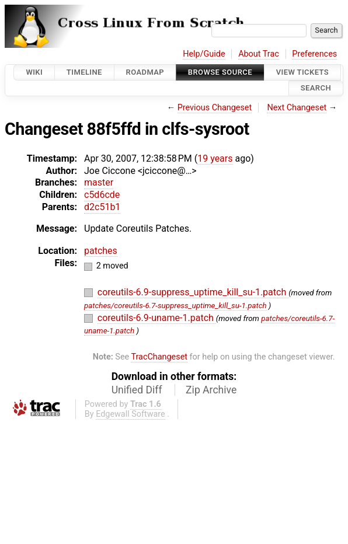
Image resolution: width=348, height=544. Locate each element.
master (98, 182)
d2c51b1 (102, 206)
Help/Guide (204, 54)
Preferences (314, 54)
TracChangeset (159, 357)
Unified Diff (137, 390)
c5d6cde (102, 194)
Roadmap (145, 72)
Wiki (34, 72)
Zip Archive (211, 390)
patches (100, 250)
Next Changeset (296, 108)
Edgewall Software (130, 414)
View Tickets (302, 72)
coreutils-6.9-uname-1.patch (157, 317)
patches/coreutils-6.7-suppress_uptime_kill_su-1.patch (175, 305)
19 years (214, 158)
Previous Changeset (215, 108)
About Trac (258, 54)
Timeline (84, 72)
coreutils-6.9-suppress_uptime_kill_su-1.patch (193, 292)
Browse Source (220, 72)
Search (316, 88)
